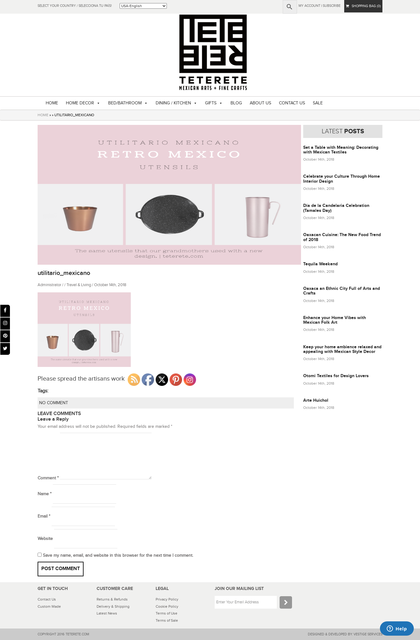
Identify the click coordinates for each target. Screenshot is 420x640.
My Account (309, 6)
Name (45, 493)
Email (44, 516)
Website (45, 538)
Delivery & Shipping (113, 606)
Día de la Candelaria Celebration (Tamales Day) (336, 208)
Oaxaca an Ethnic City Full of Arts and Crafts (341, 291)
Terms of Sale (167, 620)
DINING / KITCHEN (173, 103)
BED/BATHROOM (125, 103)
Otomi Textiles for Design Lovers (336, 375)
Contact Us (47, 599)
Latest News (107, 613)
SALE (318, 103)
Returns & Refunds (112, 599)
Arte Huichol (315, 400)
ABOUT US (260, 103)
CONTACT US (292, 103)
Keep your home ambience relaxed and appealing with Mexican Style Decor (342, 349)
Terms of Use (166, 613)
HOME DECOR (80, 103)
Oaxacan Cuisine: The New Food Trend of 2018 (342, 237)
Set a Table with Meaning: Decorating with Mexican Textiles (340, 150)
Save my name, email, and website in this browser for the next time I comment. (118, 555)
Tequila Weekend (320, 264)
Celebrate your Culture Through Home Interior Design (341, 179)
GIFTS (211, 103)
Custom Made (49, 606)
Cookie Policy (167, 606)
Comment (48, 478)
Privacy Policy (167, 599)
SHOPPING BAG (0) (363, 6)
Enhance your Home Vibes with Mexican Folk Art (334, 320)
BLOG (236, 103)
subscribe (331, 6)
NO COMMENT (53, 402)
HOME (52, 103)
